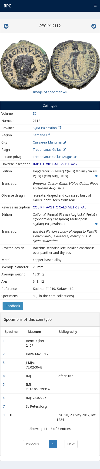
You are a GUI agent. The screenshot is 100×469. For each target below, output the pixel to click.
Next (71, 444)
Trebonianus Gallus (47, 149)
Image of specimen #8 (50, 92)
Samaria (39, 135)
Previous (32, 444)
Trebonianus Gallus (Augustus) (56, 156)
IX (34, 113)
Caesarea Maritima (47, 142)
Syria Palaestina (45, 128)
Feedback (13, 306)
